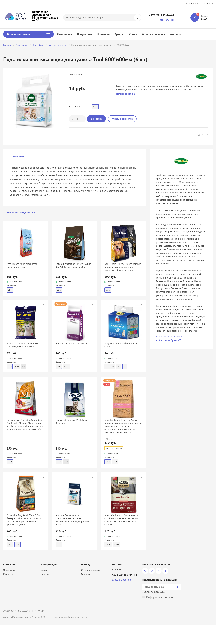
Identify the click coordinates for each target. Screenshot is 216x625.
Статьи (133, 34)
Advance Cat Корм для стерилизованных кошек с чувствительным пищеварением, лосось (72, 520)
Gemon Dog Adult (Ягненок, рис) (72, 343)
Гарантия (85, 574)
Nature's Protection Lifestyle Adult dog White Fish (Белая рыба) (73, 265)
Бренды (119, 34)
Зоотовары (22, 45)
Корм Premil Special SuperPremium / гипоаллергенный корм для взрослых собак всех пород (123, 266)
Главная (7, 45)
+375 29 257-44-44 (161, 15)
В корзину (96, 118)
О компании (9, 569)
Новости (45, 574)
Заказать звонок (168, 19)
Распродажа (64, 34)
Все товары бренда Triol (171, 340)
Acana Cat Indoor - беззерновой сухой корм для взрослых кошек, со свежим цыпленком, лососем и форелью (123, 520)
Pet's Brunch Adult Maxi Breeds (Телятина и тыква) (22, 265)
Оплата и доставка (153, 34)
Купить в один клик (122, 118)
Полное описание (125, 93)
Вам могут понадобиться (21, 212)
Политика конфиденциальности (70, 616)
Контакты (175, 34)
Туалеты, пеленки (57, 45)
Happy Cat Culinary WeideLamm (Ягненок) (72, 421)
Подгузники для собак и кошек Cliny (120, 345)
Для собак (38, 45)
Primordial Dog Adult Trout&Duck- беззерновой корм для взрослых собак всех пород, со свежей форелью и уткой (24, 520)
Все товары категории (170, 336)
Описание (18, 156)
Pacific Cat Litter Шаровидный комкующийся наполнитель (22, 345)
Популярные (84, 34)
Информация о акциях (159, 597)
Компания (103, 34)
